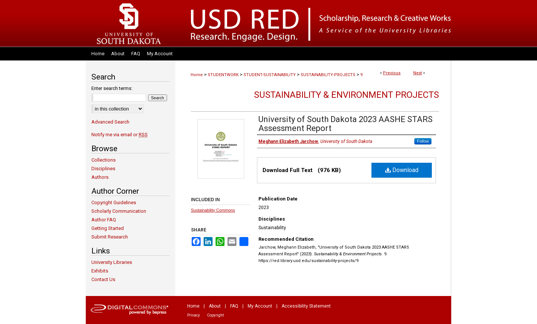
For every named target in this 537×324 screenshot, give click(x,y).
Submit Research (109, 237)
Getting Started (107, 228)
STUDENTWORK (223, 74)
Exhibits (99, 271)
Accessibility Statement (306, 306)
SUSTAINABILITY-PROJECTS (328, 74)
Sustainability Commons (213, 210)
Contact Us (103, 279)
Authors (100, 177)
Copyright (215, 315)
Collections (103, 160)
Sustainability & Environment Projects (346, 95)
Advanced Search (110, 122)
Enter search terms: (111, 88)
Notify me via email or (119, 134)
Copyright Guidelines (113, 202)
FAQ (234, 306)
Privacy (193, 315)
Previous (392, 73)
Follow (423, 141)
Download (401, 170)
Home (197, 74)
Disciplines (103, 168)
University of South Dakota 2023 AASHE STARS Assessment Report (345, 124)
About (215, 306)
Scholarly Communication (118, 211)
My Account (260, 306)
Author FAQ (103, 219)
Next (417, 73)
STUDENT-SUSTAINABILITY (270, 74)
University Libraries (111, 262)
